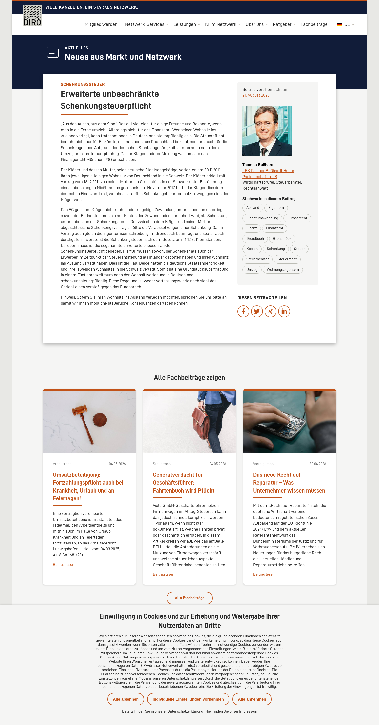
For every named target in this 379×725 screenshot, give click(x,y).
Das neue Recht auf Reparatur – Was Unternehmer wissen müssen (289, 483)
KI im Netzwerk (220, 24)
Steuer (299, 249)
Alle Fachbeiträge (189, 598)
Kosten (252, 249)
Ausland (252, 208)
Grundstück (282, 239)
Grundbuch (255, 239)
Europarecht (297, 218)
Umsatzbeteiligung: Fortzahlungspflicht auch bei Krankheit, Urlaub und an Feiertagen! (88, 486)
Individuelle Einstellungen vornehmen (188, 699)
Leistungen (184, 24)
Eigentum (276, 208)
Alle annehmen (252, 699)
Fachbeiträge (314, 24)
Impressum (248, 711)
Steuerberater (257, 259)
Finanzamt (274, 228)
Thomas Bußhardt (258, 164)
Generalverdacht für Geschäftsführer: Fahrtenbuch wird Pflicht (183, 483)
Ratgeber (282, 24)
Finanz (251, 228)
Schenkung (276, 249)
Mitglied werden (101, 24)
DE (343, 24)
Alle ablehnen (126, 699)
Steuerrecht (287, 259)
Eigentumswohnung (262, 218)
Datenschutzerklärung (185, 711)
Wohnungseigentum (283, 270)
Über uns (255, 24)
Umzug (252, 270)
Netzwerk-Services (144, 24)
